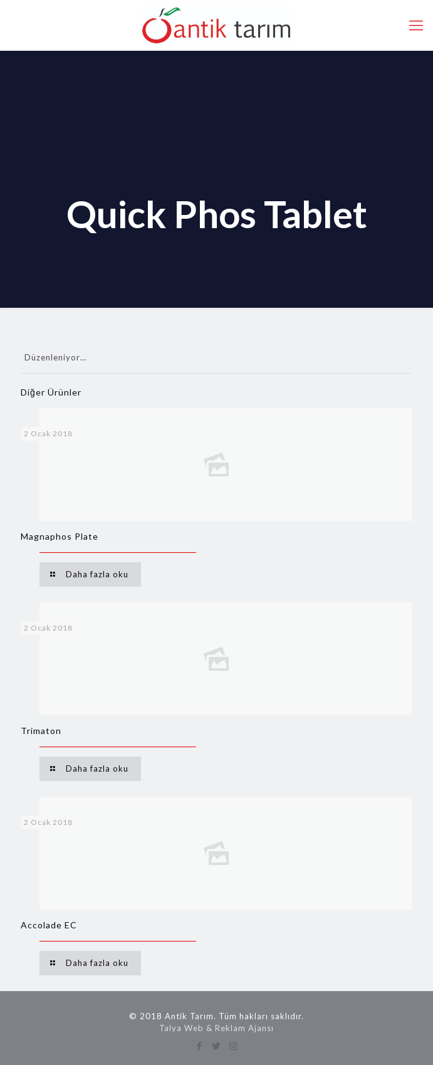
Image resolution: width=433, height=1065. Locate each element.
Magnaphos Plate (59, 536)
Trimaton (41, 730)
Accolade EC (49, 925)
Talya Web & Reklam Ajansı (216, 1028)
